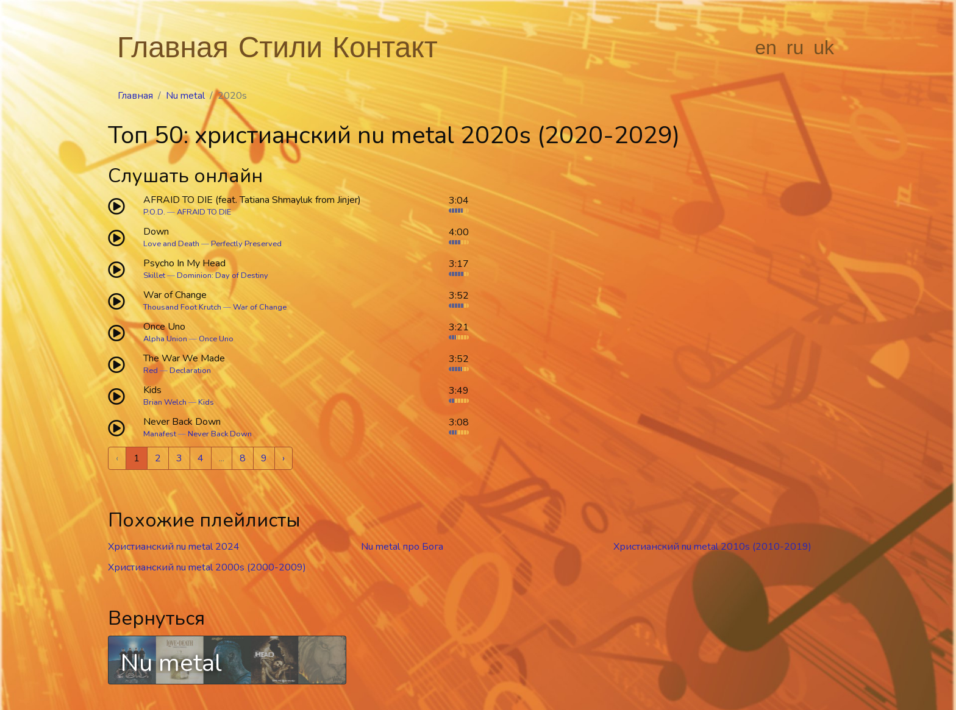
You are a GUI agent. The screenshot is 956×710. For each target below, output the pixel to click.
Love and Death (171, 243)
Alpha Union (165, 338)
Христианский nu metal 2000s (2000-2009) (207, 567)
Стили (280, 47)
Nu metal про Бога (402, 546)
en (766, 48)
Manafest (159, 433)
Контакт (385, 47)
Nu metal (185, 95)
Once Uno (216, 338)
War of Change (260, 307)
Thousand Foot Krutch (182, 307)
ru (795, 48)
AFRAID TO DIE (204, 212)
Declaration (190, 370)
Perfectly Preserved (246, 243)
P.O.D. (154, 212)
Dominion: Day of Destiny (222, 275)
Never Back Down (220, 433)
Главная (173, 47)
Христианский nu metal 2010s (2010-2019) (712, 546)
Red (150, 370)
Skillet (154, 275)
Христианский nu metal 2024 (174, 546)
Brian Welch (165, 402)
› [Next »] (283, 458)
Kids (206, 402)
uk (823, 48)
